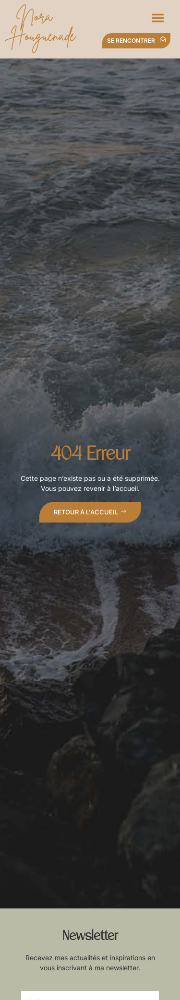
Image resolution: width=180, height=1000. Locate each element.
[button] (158, 18)
